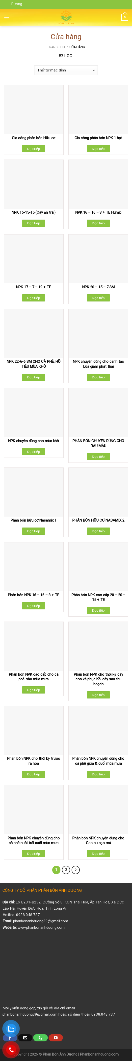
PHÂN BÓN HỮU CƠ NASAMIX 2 (98, 520)
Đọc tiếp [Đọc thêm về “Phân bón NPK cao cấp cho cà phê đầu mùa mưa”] (33, 690)
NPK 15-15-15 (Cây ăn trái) (33, 212)
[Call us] (40, 1037)
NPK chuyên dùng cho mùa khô (33, 441)
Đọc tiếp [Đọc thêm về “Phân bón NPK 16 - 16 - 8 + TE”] (33, 606)
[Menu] (7, 17)
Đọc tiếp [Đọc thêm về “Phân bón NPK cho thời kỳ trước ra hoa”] (33, 774)
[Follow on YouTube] (56, 1037)
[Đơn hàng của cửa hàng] (66, 70)
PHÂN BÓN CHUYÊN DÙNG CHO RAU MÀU (98, 443)
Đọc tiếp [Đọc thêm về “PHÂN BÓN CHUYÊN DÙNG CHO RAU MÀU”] (98, 457)
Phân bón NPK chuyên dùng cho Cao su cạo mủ (98, 840)
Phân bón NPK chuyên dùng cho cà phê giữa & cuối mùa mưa (98, 761)
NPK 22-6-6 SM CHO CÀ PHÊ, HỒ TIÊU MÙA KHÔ (33, 364)
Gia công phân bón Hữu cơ (33, 138)
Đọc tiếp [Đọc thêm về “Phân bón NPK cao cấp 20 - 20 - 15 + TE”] (98, 610)
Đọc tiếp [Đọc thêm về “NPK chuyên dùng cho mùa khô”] (33, 452)
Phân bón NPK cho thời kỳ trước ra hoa (33, 761)
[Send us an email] (25, 1037)
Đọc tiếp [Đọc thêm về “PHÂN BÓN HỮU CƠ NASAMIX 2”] (98, 531)
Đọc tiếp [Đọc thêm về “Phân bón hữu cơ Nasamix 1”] (33, 531)
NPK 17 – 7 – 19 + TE (33, 287)
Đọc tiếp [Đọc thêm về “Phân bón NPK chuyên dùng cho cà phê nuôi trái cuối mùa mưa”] (33, 854)
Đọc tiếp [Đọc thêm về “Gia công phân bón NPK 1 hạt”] (98, 149)
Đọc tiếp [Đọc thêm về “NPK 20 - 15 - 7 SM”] (98, 298)
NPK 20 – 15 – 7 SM (98, 287)
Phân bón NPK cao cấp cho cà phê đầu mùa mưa (33, 677)
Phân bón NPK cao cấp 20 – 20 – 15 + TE (98, 597)
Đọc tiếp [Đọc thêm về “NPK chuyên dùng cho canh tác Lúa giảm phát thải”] (98, 377)
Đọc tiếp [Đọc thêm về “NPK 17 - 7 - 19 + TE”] (33, 298)
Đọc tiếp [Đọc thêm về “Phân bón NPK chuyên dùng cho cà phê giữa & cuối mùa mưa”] (98, 774)
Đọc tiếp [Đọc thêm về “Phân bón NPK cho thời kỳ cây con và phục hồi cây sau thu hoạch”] (98, 695)
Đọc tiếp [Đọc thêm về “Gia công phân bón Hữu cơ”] (33, 149)
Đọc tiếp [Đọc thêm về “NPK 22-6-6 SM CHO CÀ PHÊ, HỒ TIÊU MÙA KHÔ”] (33, 377)
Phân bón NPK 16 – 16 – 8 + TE (33, 595)
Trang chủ (56, 47)
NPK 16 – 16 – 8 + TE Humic (98, 212)
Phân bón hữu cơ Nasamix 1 (33, 520)
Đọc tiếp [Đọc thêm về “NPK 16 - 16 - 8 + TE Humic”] (98, 223)
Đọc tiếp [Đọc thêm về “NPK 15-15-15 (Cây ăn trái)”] (33, 223)
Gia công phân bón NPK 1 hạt (98, 138)
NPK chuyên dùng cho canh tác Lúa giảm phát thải (98, 364)
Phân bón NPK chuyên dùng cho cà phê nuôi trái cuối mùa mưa (34, 840)
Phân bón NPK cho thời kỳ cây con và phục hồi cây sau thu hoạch (98, 679)
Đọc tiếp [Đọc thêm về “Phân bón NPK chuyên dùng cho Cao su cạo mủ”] (98, 854)
